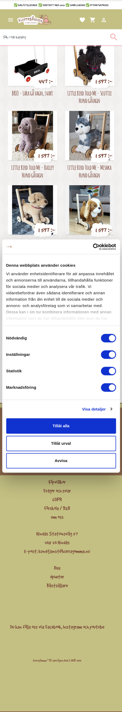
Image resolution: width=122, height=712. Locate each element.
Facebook (53, 627)
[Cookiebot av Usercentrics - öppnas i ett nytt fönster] (93, 246)
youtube (97, 627)
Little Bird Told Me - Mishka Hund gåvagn (89, 171)
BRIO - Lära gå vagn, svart (32, 93)
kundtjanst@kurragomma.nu (64, 551)
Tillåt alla (61, 426)
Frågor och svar (57, 491)
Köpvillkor (57, 482)
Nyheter (57, 577)
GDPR (57, 499)
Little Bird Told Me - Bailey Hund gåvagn (32, 171)
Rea (57, 568)
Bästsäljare (57, 585)
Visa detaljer (94, 409)
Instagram (72, 627)
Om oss (57, 517)
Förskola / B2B (57, 508)
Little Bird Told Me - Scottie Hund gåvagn (89, 97)
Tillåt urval (61, 443)
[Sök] (61, 37)
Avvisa (61, 460)
